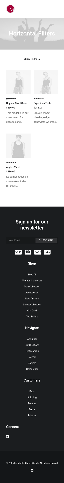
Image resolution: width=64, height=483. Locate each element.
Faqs (31, 391)
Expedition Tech (42, 103)
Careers (32, 363)
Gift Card (32, 310)
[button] (18, 82)
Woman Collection (32, 280)
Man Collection (32, 286)
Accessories (31, 292)
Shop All (32, 274)
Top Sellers (32, 316)
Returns (32, 403)
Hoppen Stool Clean (16, 103)
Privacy (32, 415)
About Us (32, 339)
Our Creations (32, 345)
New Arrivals (32, 298)
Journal (32, 357)
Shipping (32, 397)
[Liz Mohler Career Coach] (10, 9)
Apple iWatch (13, 167)
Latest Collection (32, 304)
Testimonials (32, 351)
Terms (32, 409)
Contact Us (32, 369)
